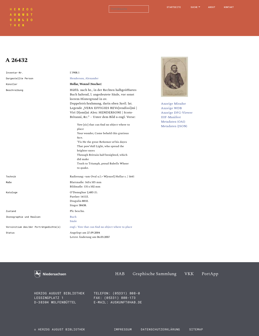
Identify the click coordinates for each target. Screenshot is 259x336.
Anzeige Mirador (173, 103)
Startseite (174, 7)
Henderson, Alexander (84, 78)
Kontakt (229, 7)
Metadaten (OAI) (173, 121)
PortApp (210, 274)
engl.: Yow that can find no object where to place (101, 227)
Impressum (123, 329)
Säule (73, 221)
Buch (73, 217)
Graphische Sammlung (154, 274)
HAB (120, 274)
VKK (189, 274)
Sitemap (196, 329)
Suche (194, 7)
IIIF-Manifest (171, 117)
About (211, 7)
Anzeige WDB (171, 108)
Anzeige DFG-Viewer (176, 112)
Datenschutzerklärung (160, 329)
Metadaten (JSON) (174, 126)
